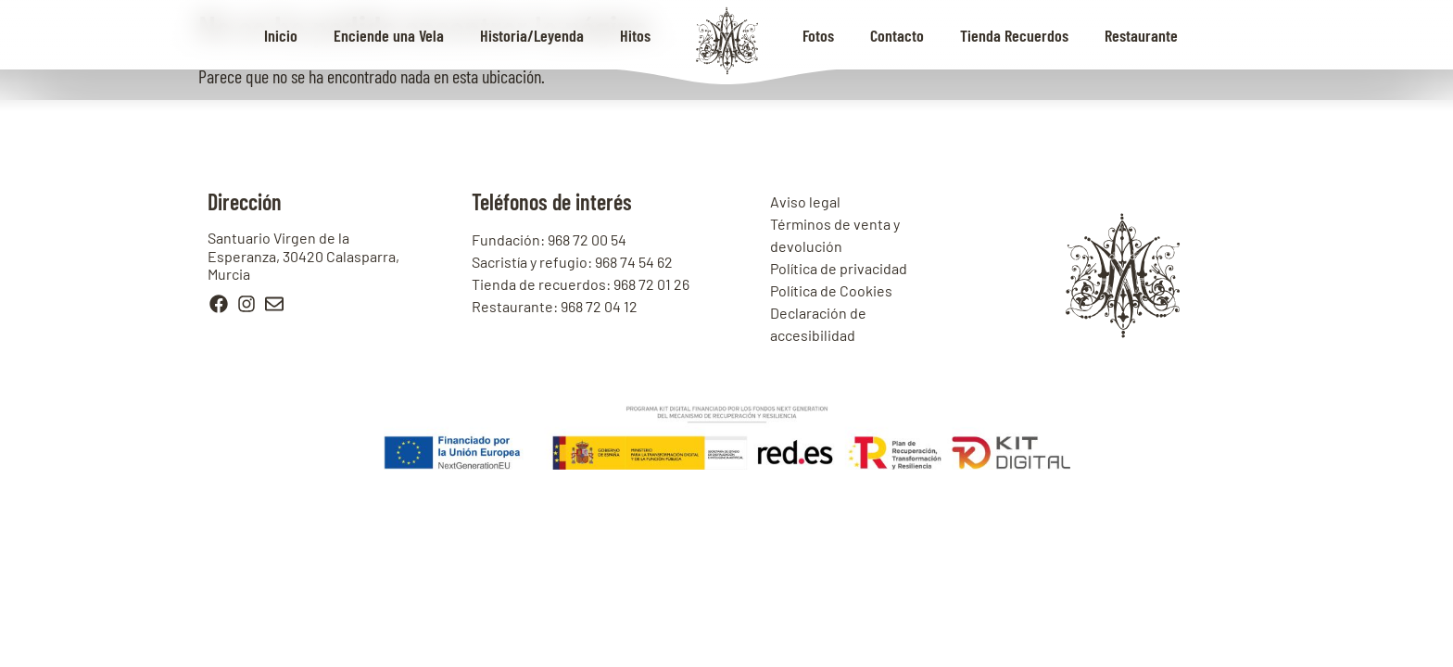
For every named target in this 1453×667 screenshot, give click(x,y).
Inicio (280, 35)
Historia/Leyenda (532, 35)
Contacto (897, 35)
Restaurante (1141, 35)
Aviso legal (805, 201)
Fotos (818, 35)
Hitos (635, 35)
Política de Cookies (831, 290)
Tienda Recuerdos (1014, 35)
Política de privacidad (838, 268)
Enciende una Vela (389, 35)
